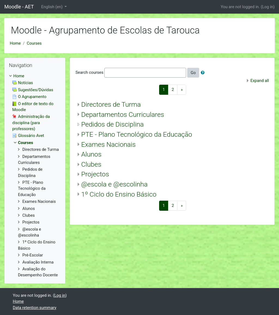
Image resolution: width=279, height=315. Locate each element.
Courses (34, 43)
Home (15, 43)
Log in (267, 6)
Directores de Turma (111, 104)
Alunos (91, 154)
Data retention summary (34, 307)
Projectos (95, 174)
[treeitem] (35, 76)
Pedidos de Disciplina (112, 124)
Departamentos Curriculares (122, 114)
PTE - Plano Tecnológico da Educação (136, 134)
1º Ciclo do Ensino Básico (118, 194)
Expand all (259, 80)
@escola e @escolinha (114, 184)
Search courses (89, 72)
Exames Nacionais (108, 144)
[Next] (181, 90)
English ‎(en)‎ (52, 6)
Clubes (91, 164)
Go (193, 72)
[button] (203, 72)
